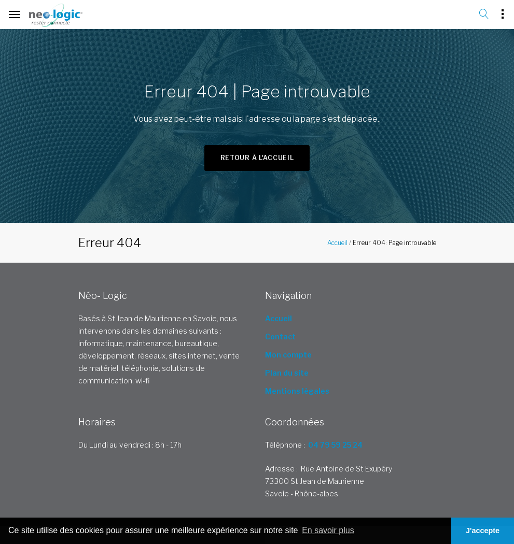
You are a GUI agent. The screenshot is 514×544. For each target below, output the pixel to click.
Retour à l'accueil (257, 158)
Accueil (337, 243)
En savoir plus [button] (328, 530)
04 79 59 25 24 (335, 444)
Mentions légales (297, 390)
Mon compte (288, 354)
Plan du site (287, 372)
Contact (280, 336)
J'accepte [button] (482, 530)
